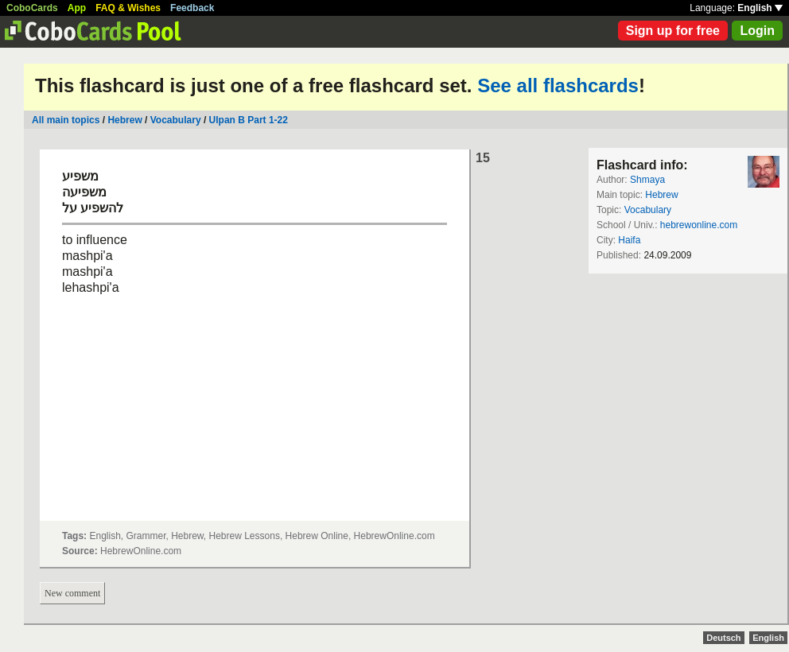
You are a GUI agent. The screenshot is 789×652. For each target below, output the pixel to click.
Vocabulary (177, 120)
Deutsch (723, 637)
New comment (72, 593)
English (760, 8)
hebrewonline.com (698, 225)
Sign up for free (673, 30)
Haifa (629, 240)
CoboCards (32, 8)
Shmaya (647, 179)
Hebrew (124, 120)
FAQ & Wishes (128, 8)
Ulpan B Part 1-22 (248, 120)
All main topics (65, 120)
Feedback (192, 8)
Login (757, 30)
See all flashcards (558, 85)
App (77, 8)
